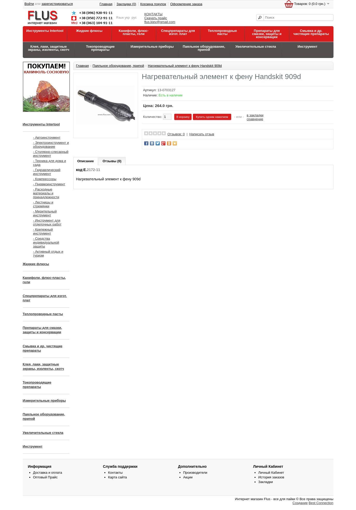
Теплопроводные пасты (222, 32)
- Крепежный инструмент (43, 231)
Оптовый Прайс (45, 477)
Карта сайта (117, 477)
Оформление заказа (186, 4)
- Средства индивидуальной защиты (46, 242)
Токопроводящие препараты (100, 48)
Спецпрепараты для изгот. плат (178, 32)
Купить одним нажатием (212, 116)
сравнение (255, 119)
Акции (188, 477)
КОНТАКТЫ (153, 14)
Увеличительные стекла (255, 46)
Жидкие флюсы (89, 31)
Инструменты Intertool (44, 31)
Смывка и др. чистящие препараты (311, 32)
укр (127, 17)
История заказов (271, 477)
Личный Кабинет (271, 472)
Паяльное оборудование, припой (204, 48)
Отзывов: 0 (176, 134)
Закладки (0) (126, 4)
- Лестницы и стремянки (43, 204)
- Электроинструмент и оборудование (51, 144)
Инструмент (307, 46)
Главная (106, 4)
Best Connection (321, 503)
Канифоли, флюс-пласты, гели (133, 32)
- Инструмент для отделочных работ (47, 222)
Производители (195, 472)
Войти (29, 4)
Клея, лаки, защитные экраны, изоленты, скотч (48, 48)
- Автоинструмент (47, 137)
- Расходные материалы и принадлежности (46, 193)
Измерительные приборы (152, 46)
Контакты (115, 472)
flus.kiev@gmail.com (159, 22)
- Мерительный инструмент (45, 213)
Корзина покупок (153, 4)
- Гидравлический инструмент (47, 172)
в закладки (255, 115)
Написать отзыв (201, 134)
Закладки (265, 482)
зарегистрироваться (57, 4)
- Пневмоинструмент (49, 184)
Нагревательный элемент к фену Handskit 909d (185, 66)
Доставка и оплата (47, 472)
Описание (85, 161)
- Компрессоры (44, 179)
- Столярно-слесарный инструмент (51, 154)
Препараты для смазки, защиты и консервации (266, 34)
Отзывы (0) (112, 161)
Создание (300, 503)
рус (134, 17)
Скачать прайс (155, 18)
